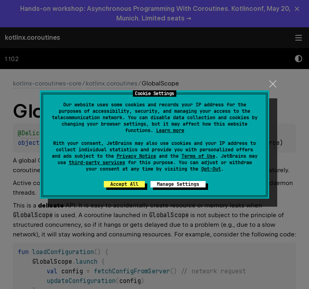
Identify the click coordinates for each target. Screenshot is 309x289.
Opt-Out (211, 169)
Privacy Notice (136, 156)
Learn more (170, 130)
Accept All (124, 184)
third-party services (97, 162)
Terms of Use (198, 156)
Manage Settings (178, 184)
